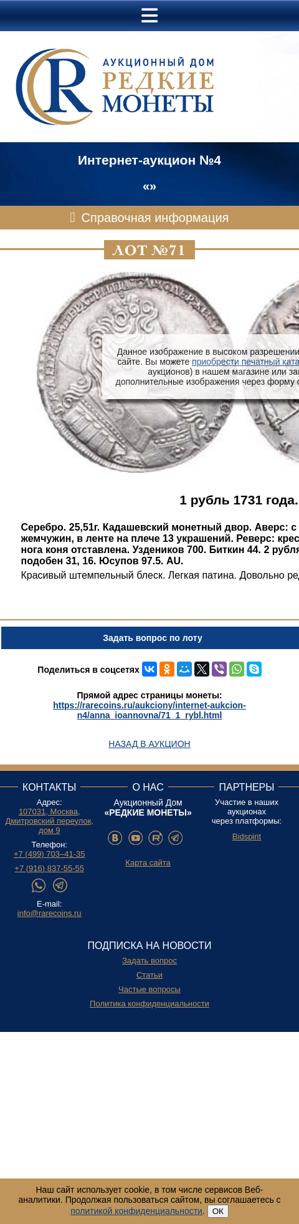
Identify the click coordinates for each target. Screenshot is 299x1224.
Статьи (149, 975)
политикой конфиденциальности (136, 1211)
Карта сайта (147, 862)
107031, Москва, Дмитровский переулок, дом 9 (49, 821)
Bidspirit (246, 836)
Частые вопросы (149, 989)
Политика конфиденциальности (149, 1003)
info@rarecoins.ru (49, 913)
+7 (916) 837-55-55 (49, 868)
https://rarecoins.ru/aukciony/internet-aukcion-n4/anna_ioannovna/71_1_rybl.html (149, 710)
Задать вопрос (149, 960)
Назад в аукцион (149, 744)
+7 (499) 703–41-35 (49, 854)
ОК (218, 1211)
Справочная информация (155, 217)
